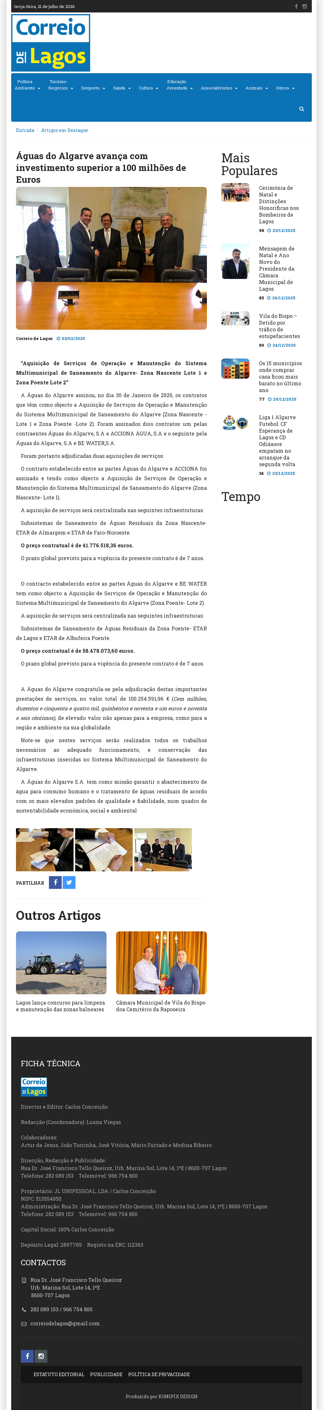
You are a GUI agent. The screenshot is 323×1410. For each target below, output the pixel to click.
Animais (254, 88)
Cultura (146, 88)
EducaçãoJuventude (176, 85)
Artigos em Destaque (64, 130)
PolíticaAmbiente (25, 85)
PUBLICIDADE (106, 1374)
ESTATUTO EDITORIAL (59, 1374)
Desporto (90, 88)
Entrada (25, 130)
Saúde (119, 88)
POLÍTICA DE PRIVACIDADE (159, 1374)
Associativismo (216, 88)
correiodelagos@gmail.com (65, 1323)
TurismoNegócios (58, 85)
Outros (282, 88)
